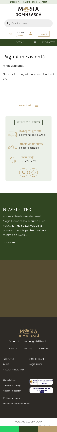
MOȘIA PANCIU (36, 364)
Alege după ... (26, 105)
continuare (9, 242)
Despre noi (15, 2)
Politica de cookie (11, 398)
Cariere (26, 2)
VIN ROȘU (28, 348)
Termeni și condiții (12, 385)
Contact (43, 2)
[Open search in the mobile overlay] (28, 23)
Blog (34, 2)
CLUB (44, 33)
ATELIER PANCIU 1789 (14, 369)
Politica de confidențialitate (16, 403)
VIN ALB (13, 348)
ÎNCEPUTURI (9, 359)
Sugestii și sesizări (12, 390)
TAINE (6, 364)
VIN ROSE (44, 348)
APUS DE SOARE (36, 359)
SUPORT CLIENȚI (28, 122)
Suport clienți (9, 380)
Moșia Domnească (15, 66)
